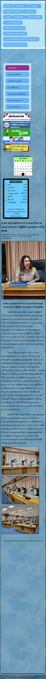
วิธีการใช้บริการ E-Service (14, 28)
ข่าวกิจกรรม (12, 68)
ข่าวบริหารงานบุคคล (15, 81)
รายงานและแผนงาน (15, 100)
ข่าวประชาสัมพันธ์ (14, 74)
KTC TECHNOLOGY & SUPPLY (17, 677)
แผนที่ (8, 17)
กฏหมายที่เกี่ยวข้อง (14, 107)
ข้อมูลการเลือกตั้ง (34, 17)
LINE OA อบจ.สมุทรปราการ (15, 45)
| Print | (13, 236)
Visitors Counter (16, 216)
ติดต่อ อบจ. (30, 12)
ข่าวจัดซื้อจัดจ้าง (13, 87)
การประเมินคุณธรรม (13, 23)
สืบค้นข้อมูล (19, 17)
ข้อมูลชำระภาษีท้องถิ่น (13, 12)
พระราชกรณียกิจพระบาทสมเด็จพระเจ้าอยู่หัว (21, 39)
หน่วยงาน (35, 6)
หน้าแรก (9, 6)
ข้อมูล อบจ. (21, 6)
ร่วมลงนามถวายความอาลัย (15, 34)
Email (20, 236)
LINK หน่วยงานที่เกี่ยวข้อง (17, 94)
